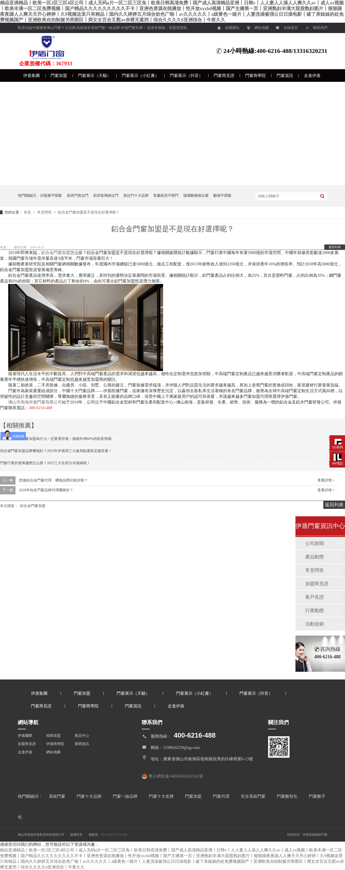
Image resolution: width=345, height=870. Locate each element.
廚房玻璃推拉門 (105, 195)
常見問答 (45, 212)
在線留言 (287, 26)
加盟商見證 (316, 583)
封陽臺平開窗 (51, 195)
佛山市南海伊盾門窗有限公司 (35, 402)
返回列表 (334, 247)
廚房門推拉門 (78, 195)
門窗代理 (221, 796)
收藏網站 (228, 26)
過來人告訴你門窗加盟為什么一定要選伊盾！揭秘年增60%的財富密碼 (55, 439)
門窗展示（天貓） (94, 75)
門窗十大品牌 (89, 796)
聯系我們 (316, 26)
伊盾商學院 (55, 744)
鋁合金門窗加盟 (55, 252)
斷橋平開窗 (222, 195)
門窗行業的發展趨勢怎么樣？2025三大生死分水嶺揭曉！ (45, 463)
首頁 (28, 212)
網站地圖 (258, 26)
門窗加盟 (59, 75)
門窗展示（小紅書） (140, 75)
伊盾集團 (31, 75)
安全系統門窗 (254, 796)
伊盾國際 (25, 736)
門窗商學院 (255, 75)
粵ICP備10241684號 (114, 834)
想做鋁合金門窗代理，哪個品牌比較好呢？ (53, 480)
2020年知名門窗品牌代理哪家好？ (46, 490)
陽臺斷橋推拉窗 (196, 195)
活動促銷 (314, 624)
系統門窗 (57, 796)
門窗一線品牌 (126, 796)
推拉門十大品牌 (136, 195)
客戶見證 (314, 597)
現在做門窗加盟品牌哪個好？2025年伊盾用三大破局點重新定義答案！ (56, 451)
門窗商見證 (224, 75)
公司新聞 (314, 543)
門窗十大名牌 (162, 796)
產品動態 (314, 556)
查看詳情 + (326, 480)
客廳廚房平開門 (166, 195)
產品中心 (82, 736)
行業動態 (314, 610)
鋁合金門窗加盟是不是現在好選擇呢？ (88, 212)
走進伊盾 (312, 75)
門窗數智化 (288, 796)
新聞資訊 (82, 744)
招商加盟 (53, 736)
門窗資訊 (285, 75)
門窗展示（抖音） (186, 75)
